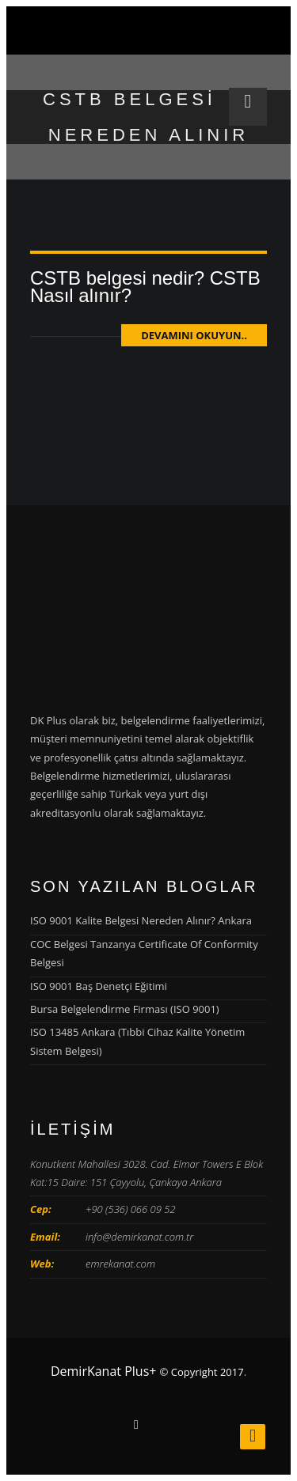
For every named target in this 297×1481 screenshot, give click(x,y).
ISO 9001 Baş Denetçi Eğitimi (98, 986)
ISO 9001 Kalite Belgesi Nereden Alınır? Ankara (141, 920)
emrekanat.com (120, 1263)
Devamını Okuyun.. (194, 335)
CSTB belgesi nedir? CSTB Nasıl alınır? (145, 286)
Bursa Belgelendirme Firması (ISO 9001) (124, 1009)
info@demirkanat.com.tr (139, 1237)
